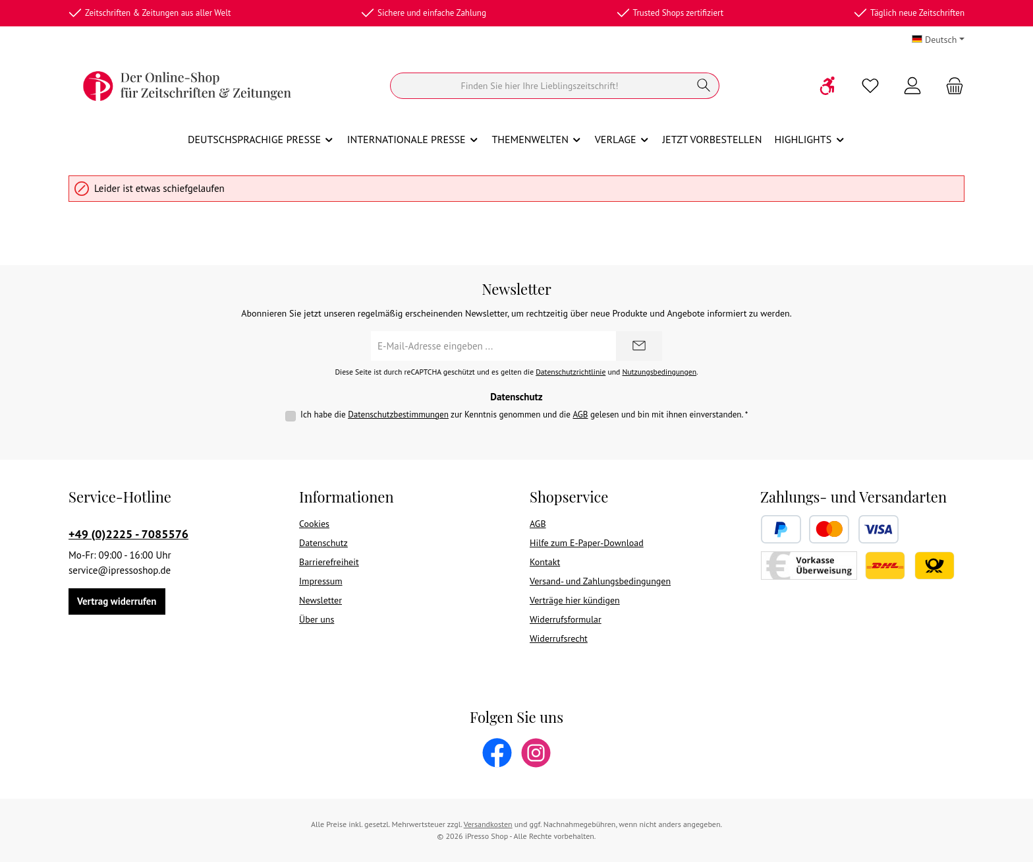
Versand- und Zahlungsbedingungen (600, 581)
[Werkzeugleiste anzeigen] (828, 86)
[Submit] (639, 346)
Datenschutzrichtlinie (570, 372)
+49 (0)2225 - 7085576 (128, 533)
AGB (580, 414)
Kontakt (545, 562)
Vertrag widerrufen (117, 601)
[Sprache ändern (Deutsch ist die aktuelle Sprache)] (938, 39)
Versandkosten (488, 824)
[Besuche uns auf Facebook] (497, 753)
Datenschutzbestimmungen (398, 414)
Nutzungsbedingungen (659, 372)
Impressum (321, 581)
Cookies (314, 524)
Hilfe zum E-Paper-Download (587, 543)
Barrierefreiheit (329, 562)
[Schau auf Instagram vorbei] (536, 753)
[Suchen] (539, 86)
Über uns (316, 619)
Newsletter (320, 600)
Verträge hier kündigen (575, 600)
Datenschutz (323, 543)
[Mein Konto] (912, 86)
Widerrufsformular (565, 619)
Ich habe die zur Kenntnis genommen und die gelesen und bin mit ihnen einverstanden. (524, 414)
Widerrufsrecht (559, 638)
